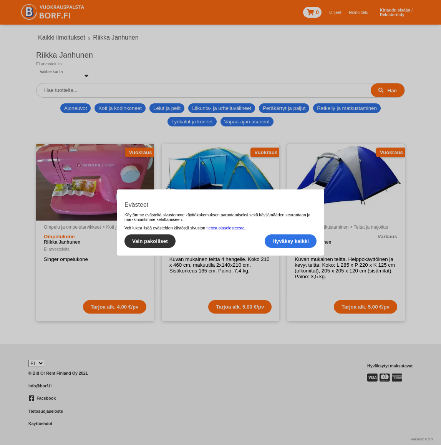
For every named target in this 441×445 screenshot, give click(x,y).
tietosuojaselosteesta (225, 228)
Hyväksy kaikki (290, 241)
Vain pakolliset (150, 241)
